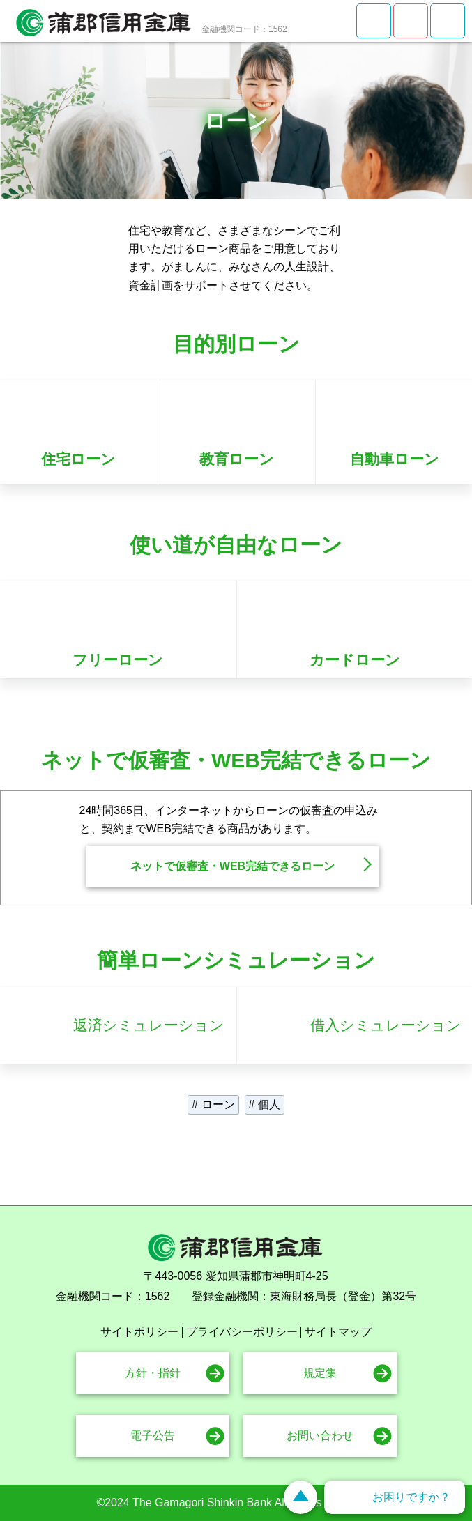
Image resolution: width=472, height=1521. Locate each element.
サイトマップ (338, 1332)
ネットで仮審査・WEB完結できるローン (232, 866)
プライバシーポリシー (242, 1332)
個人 (269, 1104)
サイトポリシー (139, 1332)
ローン (218, 1104)
